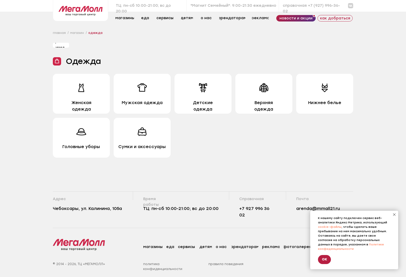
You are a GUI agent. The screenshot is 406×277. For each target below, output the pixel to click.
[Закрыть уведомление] (394, 214)
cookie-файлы (330, 227)
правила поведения (225, 264)
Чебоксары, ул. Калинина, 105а (87, 208)
